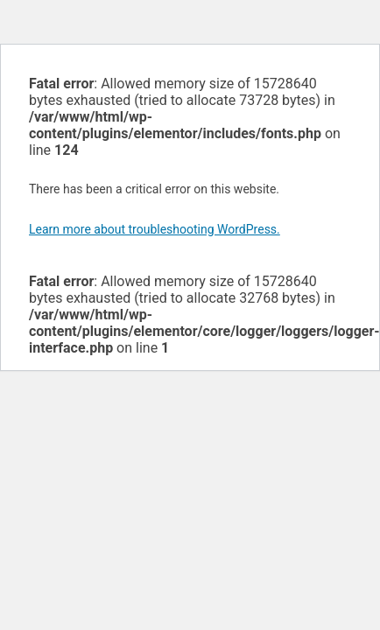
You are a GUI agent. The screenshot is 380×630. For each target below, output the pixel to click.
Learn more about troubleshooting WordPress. (154, 229)
